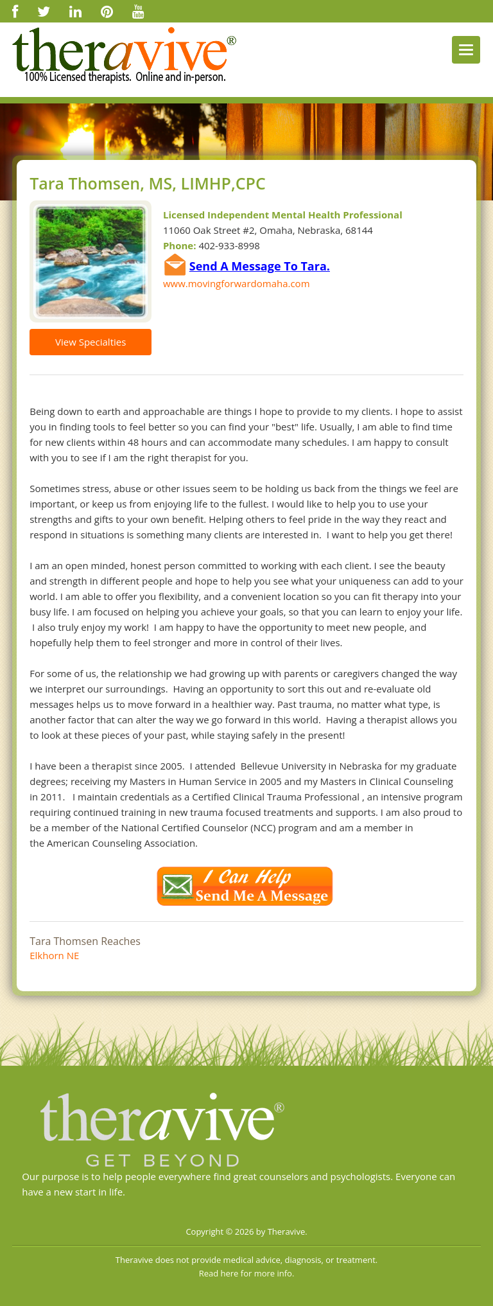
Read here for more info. (247, 1273)
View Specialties (90, 341)
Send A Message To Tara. (259, 266)
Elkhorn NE (54, 955)
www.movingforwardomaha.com (236, 283)
